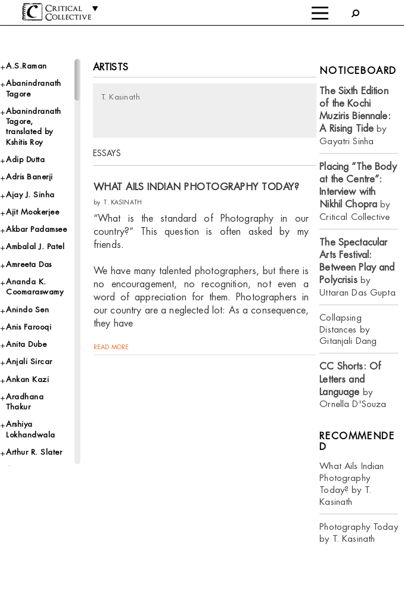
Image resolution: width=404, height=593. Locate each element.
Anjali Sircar (29, 361)
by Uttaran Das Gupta (357, 267)
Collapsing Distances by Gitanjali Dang (348, 329)
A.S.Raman (26, 66)
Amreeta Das (29, 264)
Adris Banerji (29, 177)
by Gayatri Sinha (354, 116)
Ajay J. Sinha (30, 195)
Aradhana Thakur (24, 402)
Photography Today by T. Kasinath (358, 532)
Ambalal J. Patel (35, 246)
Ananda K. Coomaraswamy (34, 287)
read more (111, 347)
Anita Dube (26, 344)
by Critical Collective (357, 191)
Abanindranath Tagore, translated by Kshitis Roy (33, 126)
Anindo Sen (27, 310)
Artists (110, 67)
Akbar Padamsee (36, 229)
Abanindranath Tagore (33, 88)
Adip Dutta (25, 159)
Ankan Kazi (27, 379)
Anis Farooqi (28, 327)
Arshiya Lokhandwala (30, 429)
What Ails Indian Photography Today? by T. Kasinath (351, 483)
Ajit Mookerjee (32, 212)
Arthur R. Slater (34, 452)
